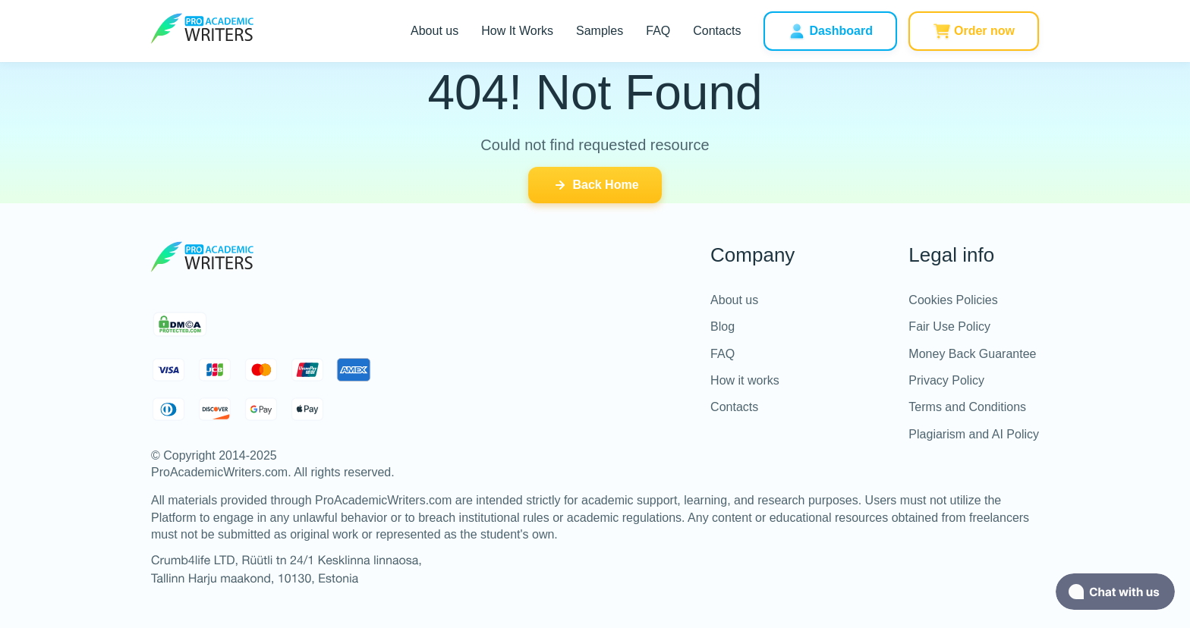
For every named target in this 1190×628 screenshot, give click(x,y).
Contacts (717, 30)
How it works (744, 380)
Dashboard (830, 31)
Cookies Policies (952, 300)
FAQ (658, 30)
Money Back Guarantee (972, 353)
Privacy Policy (946, 380)
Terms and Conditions (967, 406)
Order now (974, 31)
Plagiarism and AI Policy (973, 434)
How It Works (517, 30)
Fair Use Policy (949, 326)
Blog (722, 326)
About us (434, 30)
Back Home (594, 185)
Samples (599, 30)
